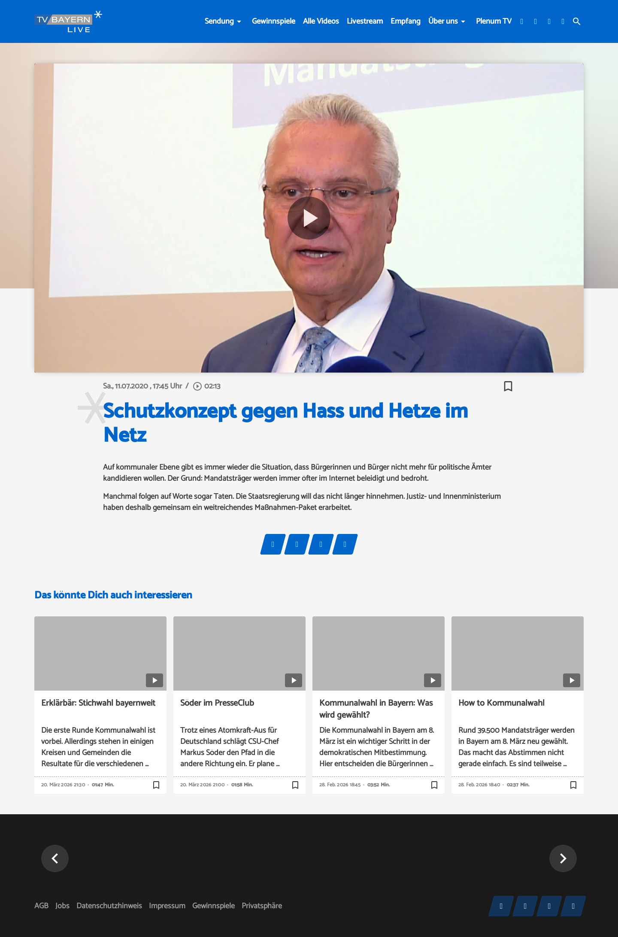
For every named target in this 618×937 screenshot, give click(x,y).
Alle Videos (321, 21)
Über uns (443, 21)
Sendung (219, 21)
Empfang (406, 21)
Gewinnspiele (273, 21)
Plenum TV (494, 21)
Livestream (365, 21)
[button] (55, 858)
